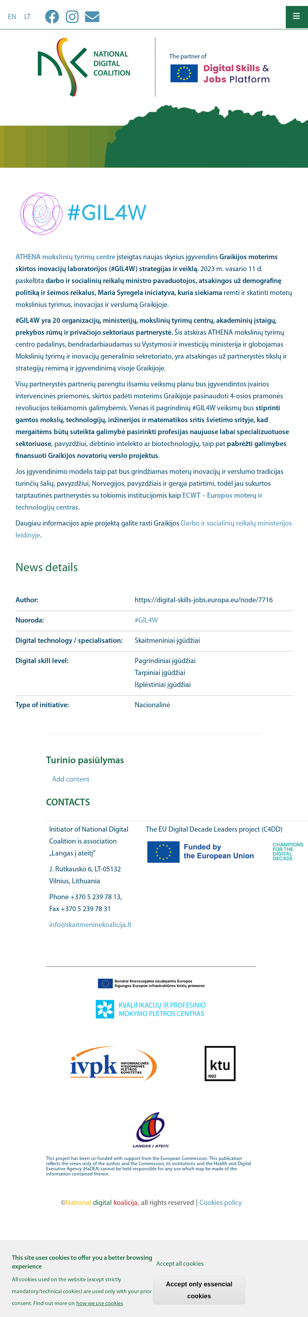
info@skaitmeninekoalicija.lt (90, 925)
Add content (70, 780)
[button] (154, 214)
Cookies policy (221, 1203)
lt (27, 17)
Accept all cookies (179, 1269)
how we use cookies (99, 1308)
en (12, 17)
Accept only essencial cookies (199, 1295)
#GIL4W (147, 621)
